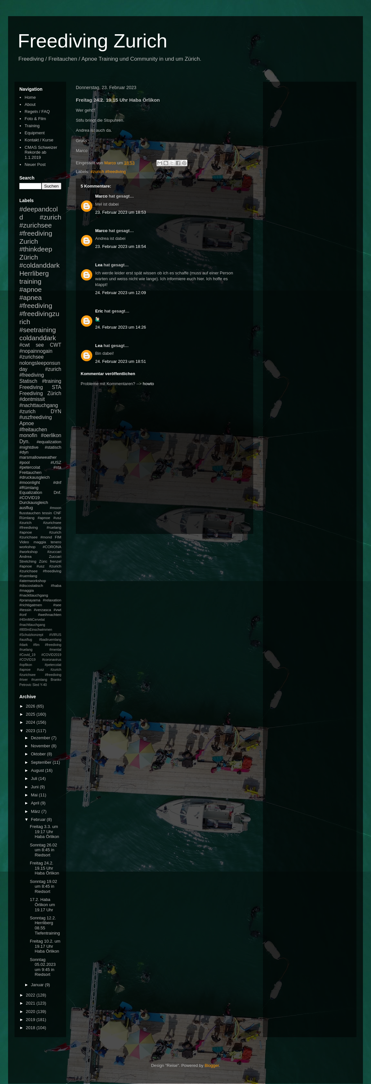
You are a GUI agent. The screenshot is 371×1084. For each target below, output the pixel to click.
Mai (35, 795)
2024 (31, 722)
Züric (43, 561)
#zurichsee (31, 357)
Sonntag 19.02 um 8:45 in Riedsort (43, 886)
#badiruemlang (50, 639)
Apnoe (26, 423)
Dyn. (24, 441)
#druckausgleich (34, 477)
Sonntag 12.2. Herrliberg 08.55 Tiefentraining (45, 925)
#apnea (30, 297)
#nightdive (28, 447)
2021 (31, 1003)
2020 (31, 1011)
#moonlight (29, 482)
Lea (98, 264)
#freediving (35, 305)
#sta (57, 467)
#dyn (23, 452)
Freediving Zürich (40, 393)
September (42, 762)
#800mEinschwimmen (35, 629)
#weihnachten (49, 614)
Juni (35, 786)
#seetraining (37, 329)
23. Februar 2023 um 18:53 (120, 212)
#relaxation (52, 600)
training (30, 281)
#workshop (28, 551)
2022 (31, 995)
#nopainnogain (35, 351)
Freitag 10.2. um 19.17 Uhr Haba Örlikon (45, 946)
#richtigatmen (30, 605)
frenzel (55, 561)
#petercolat (29, 467)
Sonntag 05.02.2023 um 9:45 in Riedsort (42, 967)
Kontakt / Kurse (39, 140)
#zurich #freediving (108, 171)
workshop (27, 547)
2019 (31, 1019)
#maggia (26, 590)
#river (23, 679)
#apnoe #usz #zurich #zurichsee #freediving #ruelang (40, 522)
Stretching (27, 561)
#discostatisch (31, 585)
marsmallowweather (38, 457)
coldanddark (37, 338)
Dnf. (57, 492)
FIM (58, 537)
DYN (56, 411)
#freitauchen (33, 429)
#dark (23, 645)
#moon (55, 508)
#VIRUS (55, 635)
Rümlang (27, 518)
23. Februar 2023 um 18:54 (120, 246)
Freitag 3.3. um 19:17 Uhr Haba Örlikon (44, 831)
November (41, 745)
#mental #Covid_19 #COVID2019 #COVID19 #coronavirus (40, 654)
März (36, 811)
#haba (56, 585)
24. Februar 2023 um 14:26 (120, 327)
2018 (31, 1027)
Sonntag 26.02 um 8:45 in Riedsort (43, 850)
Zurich (28, 241)
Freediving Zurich (92, 41)
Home (30, 97)
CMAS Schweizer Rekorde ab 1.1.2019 (41, 152)
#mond (46, 537)
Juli (34, 778)
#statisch (53, 447)
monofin (28, 435)
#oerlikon (51, 435)
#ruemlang (39, 679)
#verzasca (42, 610)
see (40, 345)
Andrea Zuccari (40, 556)
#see (57, 605)
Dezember (41, 737)
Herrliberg (34, 273)
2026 (31, 706)
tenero (56, 542)
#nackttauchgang (33, 595)
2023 (31, 730)
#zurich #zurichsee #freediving (40, 225)
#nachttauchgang (38, 405)
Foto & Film (35, 118)
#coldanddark (39, 265)
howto (148, 383)
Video (24, 542)
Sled (35, 685)
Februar (39, 819)
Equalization (30, 492)
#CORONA (52, 547)
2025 (31, 714)
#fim (36, 645)
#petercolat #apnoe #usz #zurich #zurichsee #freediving (40, 670)
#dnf (57, 482)
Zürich (28, 257)
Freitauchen (30, 472)
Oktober (39, 754)
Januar (38, 984)
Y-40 (43, 685)
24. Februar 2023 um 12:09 (120, 292)
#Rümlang (28, 487)
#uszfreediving (35, 417)
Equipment (35, 132)
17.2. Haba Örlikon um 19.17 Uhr (42, 904)
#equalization (48, 441)
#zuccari (54, 551)
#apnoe (30, 289)
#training (51, 381)
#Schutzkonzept (31, 635)
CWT (55, 345)
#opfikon (25, 665)
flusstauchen (30, 513)
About (30, 104)
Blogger (212, 1065)
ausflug (26, 507)
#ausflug (25, 639)
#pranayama (29, 600)
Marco (101, 196)
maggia (40, 542)
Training (32, 125)
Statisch (28, 381)
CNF (57, 513)
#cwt (24, 345)
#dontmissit (32, 399)
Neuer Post (35, 164)
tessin (47, 513)
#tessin (25, 610)
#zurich (27, 411)
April (36, 803)
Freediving (31, 387)
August (38, 770)
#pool (24, 462)
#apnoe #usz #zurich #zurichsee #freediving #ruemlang (40, 571)
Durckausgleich (33, 502)
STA (56, 387)
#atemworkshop (32, 580)
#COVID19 (29, 497)
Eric (99, 311)
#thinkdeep (35, 249)
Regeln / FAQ (37, 111)
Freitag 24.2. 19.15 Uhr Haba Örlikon (44, 868)
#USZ (56, 462)
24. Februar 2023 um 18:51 (120, 361)
